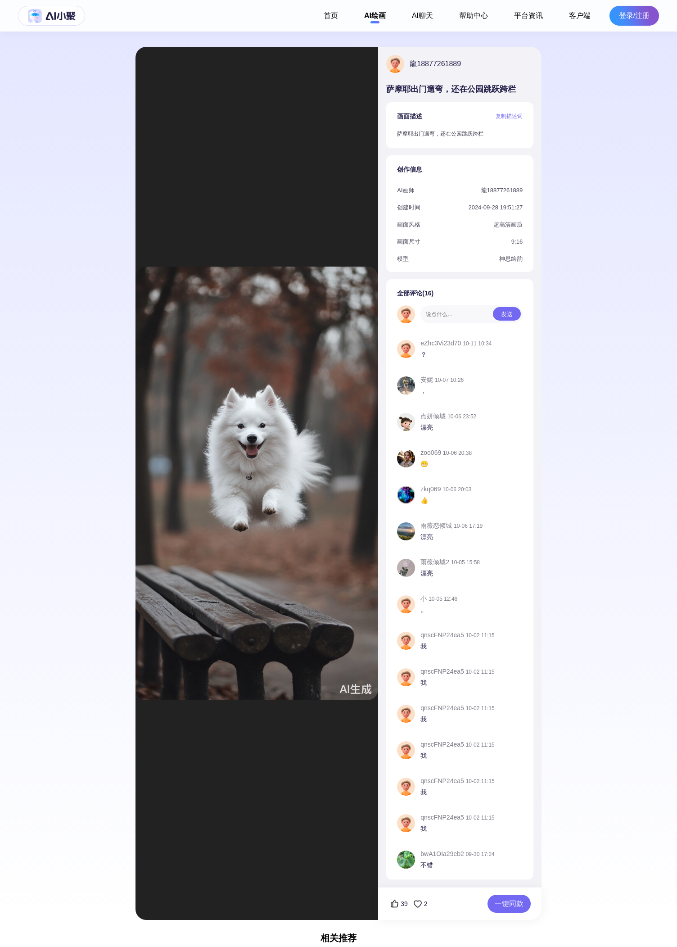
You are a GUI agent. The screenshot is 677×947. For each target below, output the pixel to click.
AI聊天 (422, 15)
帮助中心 (473, 15)
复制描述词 (509, 116)
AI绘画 (375, 15)
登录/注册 (634, 16)
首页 (331, 15)
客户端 (580, 15)
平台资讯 (528, 15)
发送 (507, 314)
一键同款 (509, 903)
